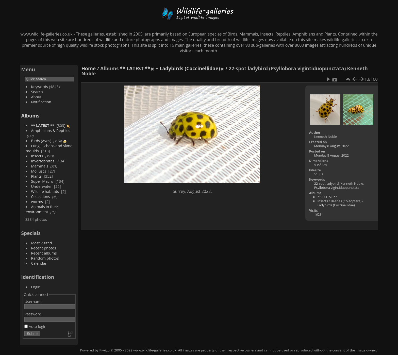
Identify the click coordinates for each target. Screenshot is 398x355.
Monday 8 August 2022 (331, 146)
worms (37, 201)
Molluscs (38, 171)
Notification (41, 101)
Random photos (45, 258)
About (36, 96)
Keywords (39, 86)
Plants (36, 176)
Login (35, 286)
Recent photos (43, 247)
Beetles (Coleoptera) (346, 201)
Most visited (41, 242)
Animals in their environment (42, 209)
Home (88, 68)
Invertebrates (42, 160)
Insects (37, 155)
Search (37, 91)
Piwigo (105, 350)
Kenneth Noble (351, 183)
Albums (30, 115)
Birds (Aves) (41, 140)
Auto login (35, 326)
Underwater (41, 186)
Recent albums (44, 253)
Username (33, 301)
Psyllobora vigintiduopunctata (336, 187)
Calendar (39, 263)
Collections (40, 196)
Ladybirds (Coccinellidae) (190, 68)
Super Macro (42, 181)
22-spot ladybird (326, 183)
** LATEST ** (42, 125)
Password (32, 313)
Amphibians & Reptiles (50, 130)
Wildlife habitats (45, 191)
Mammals (39, 165)
